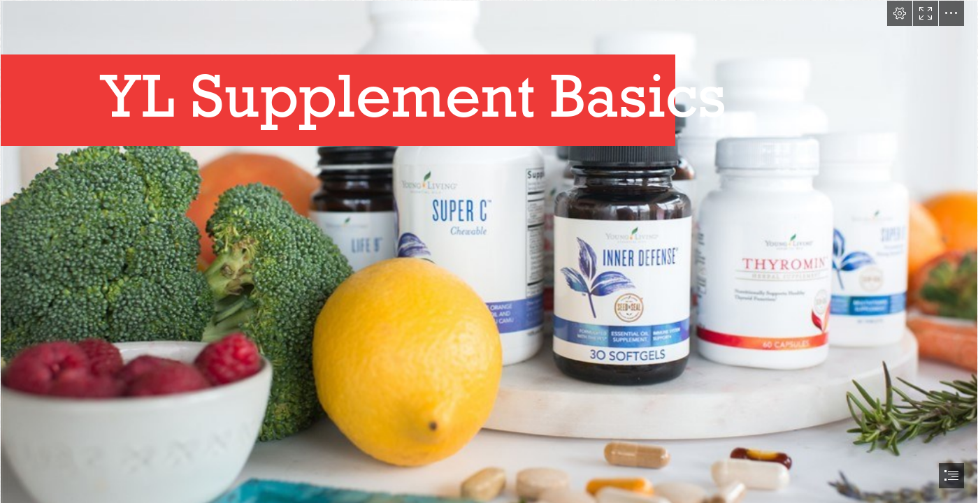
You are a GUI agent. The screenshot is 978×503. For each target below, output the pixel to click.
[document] (489, 251)
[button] (899, 13)
